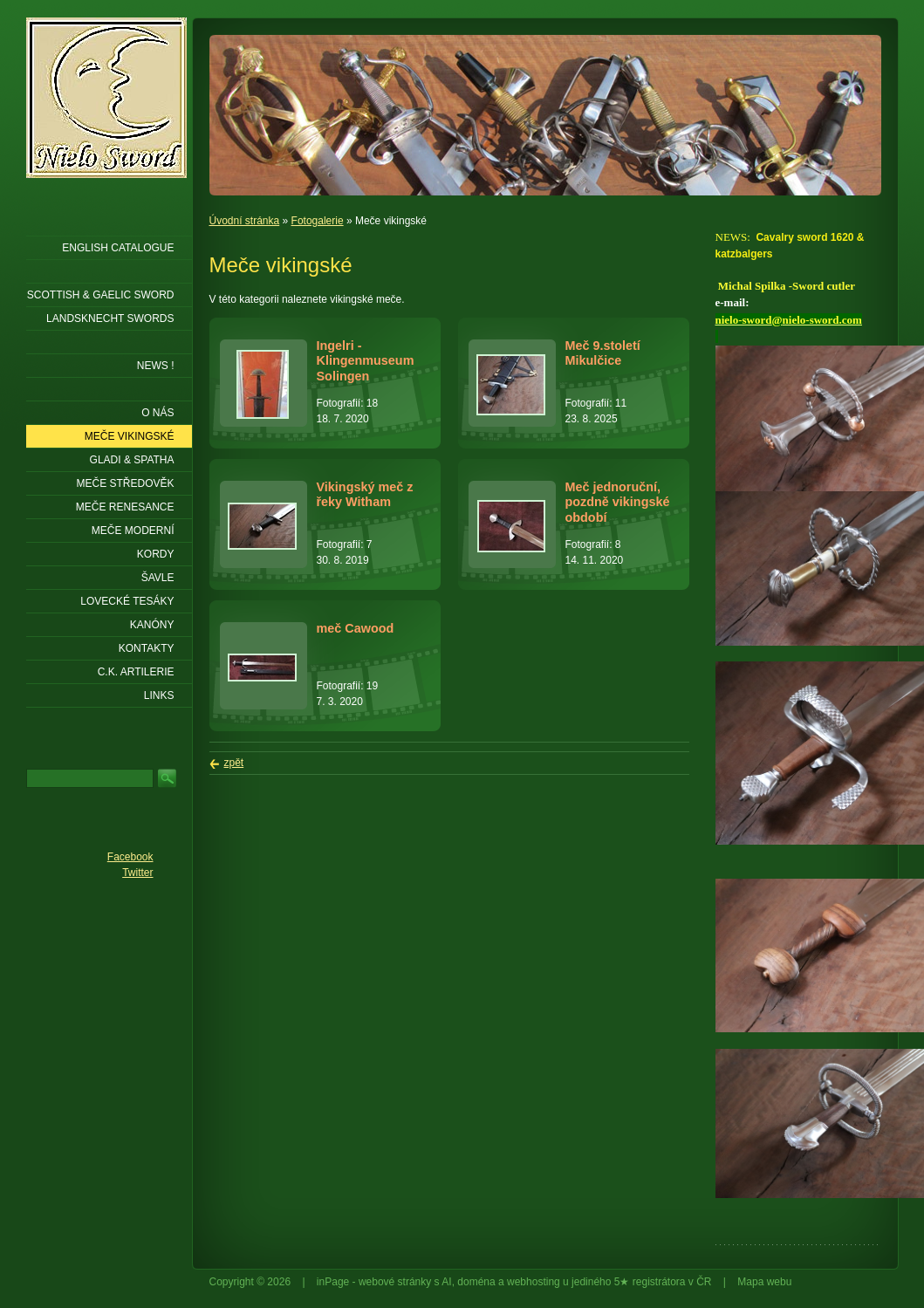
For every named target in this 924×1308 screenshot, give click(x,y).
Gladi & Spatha (132, 460)
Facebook (130, 857)
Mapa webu (764, 1282)
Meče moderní (133, 530)
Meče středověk (125, 483)
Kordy (156, 554)
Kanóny (152, 625)
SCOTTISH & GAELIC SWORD (101, 295)
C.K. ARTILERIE (136, 672)
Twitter (137, 872)
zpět (234, 763)
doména (476, 1282)
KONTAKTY (147, 648)
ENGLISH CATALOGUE (118, 248)
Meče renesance (125, 507)
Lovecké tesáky (127, 601)
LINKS (159, 695)
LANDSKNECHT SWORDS (110, 318)
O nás (157, 413)
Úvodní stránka (244, 221)
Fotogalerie (317, 221)
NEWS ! (156, 366)
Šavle (158, 578)
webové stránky (395, 1282)
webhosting (533, 1282)
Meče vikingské (130, 436)
